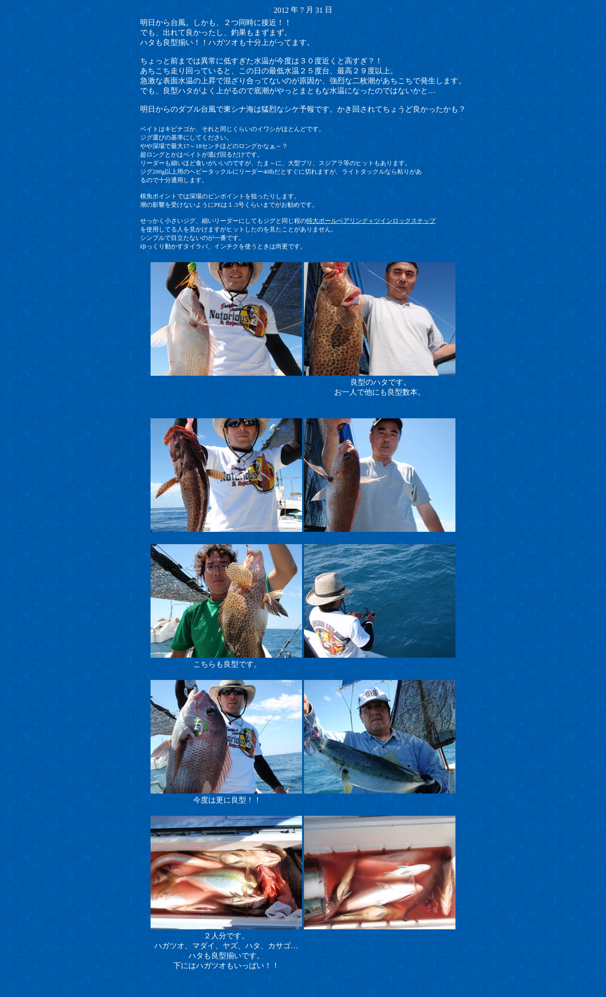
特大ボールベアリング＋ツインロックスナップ (371, 220)
